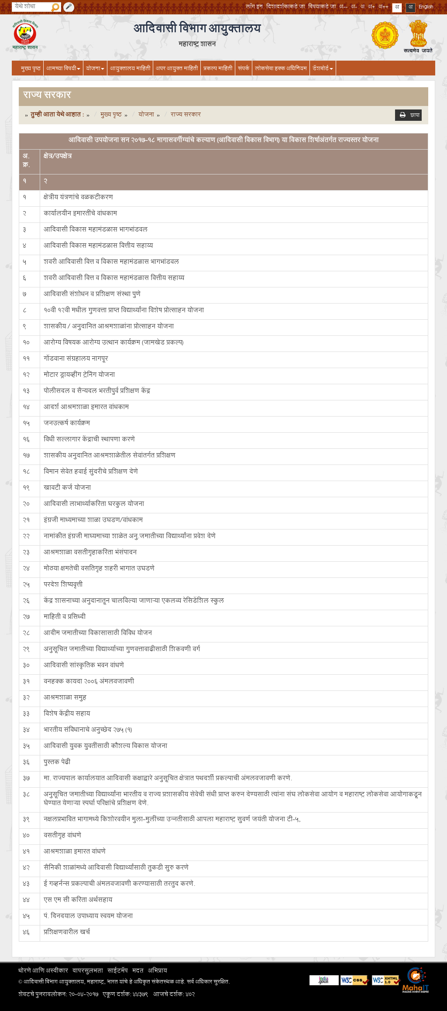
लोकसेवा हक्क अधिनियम (281, 69)
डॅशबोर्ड (323, 69)
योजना (95, 69)
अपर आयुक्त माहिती (177, 69)
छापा (414, 116)
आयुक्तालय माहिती (130, 69)
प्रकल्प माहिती (217, 69)
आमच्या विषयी (63, 69)
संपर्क (243, 69)
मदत (138, 972)
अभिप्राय (157, 972)
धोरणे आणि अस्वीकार (43, 972)
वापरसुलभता (87, 972)
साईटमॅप (117, 972)
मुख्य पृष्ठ (31, 69)
